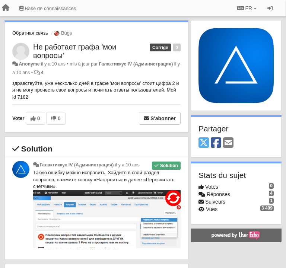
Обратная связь (30, 33)
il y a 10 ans (127, 165)
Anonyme (29, 64)
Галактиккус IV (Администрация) (136, 64)
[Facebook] (216, 143)
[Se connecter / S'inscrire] (270, 8)
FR (247, 8)
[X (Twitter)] (203, 143)
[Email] (228, 143)
